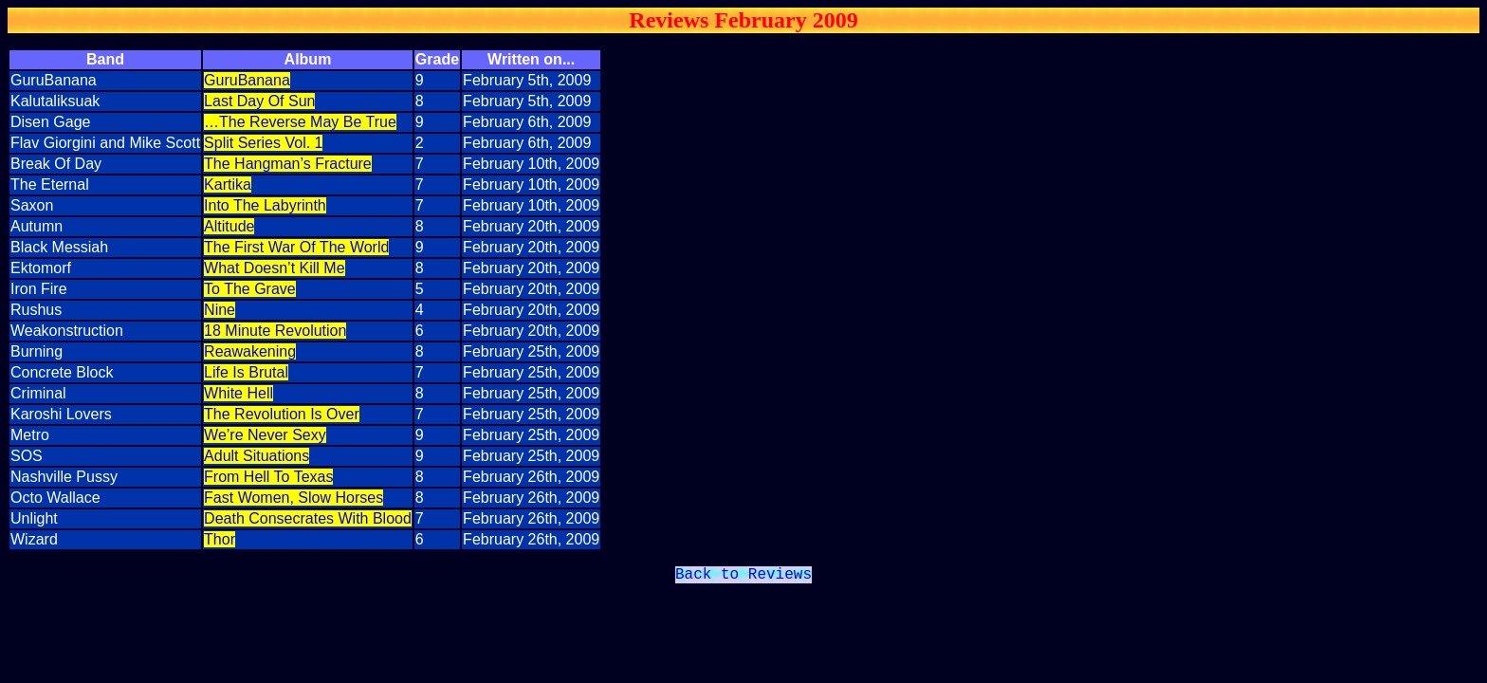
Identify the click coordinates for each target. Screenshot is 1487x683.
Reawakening (250, 351)
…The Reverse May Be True (300, 122)
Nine (219, 310)
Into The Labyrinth (265, 205)
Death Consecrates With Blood (308, 518)
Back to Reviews (743, 576)
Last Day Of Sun (259, 101)
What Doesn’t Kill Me (274, 268)
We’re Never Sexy (265, 435)
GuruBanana (247, 80)
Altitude (229, 226)
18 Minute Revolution (275, 331)
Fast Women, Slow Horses (293, 497)
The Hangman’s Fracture (288, 164)
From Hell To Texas (268, 477)
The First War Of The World (296, 247)
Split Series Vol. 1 (263, 143)
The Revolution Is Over (281, 414)
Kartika (227, 184)
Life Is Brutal (246, 372)
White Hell (238, 393)
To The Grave (250, 289)
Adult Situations (256, 456)
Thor (219, 539)
